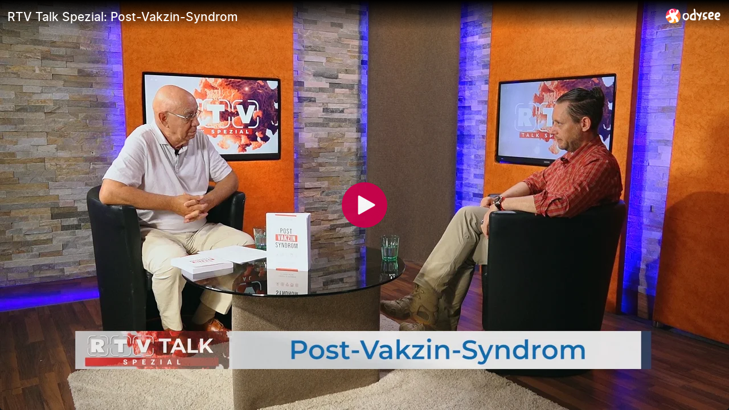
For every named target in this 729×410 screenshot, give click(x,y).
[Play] (364, 205)
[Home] (693, 15)
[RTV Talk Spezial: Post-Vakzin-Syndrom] (332, 16)
